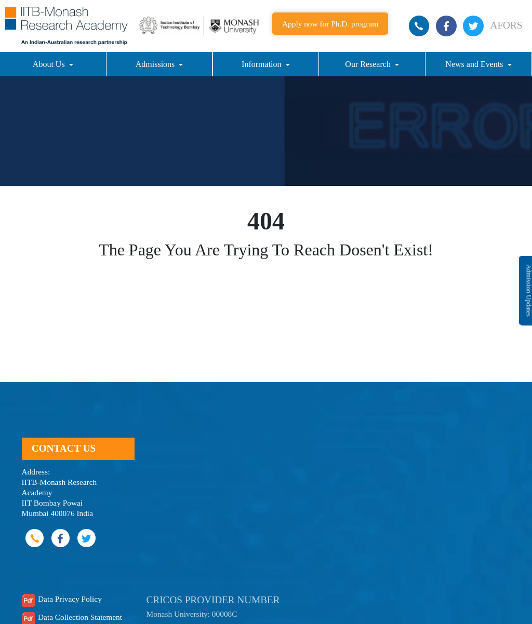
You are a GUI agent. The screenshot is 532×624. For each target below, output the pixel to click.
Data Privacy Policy (70, 598)
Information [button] (262, 64)
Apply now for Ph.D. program (330, 23)
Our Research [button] (369, 64)
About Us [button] (50, 64)
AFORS (506, 25)
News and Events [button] (475, 64)
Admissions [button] (156, 64)
